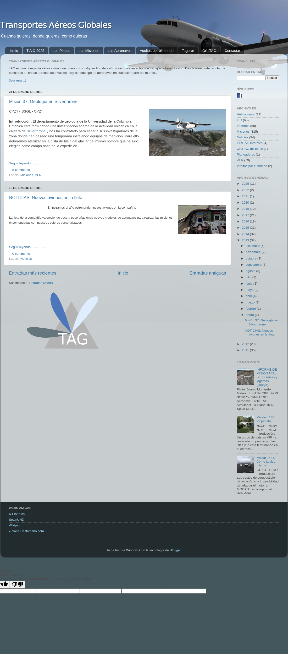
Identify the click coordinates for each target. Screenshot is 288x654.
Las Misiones (89, 51)
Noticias (26, 258)
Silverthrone (36, 131)
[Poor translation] (17, 585)
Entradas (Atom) (41, 283)
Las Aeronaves (119, 51)
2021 (246, 196)
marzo (250, 302)
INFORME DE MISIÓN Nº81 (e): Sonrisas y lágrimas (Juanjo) (266, 377)
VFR (38, 175)
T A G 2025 (35, 51)
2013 (246, 240)
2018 (246, 209)
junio (249, 283)
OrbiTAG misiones (250, 149)
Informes (243, 126)
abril (249, 296)
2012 (246, 344)
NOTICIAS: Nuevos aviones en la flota (45, 197)
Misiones (26, 175)
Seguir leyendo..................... (29, 163)
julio (249, 277)
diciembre (253, 246)
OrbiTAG (209, 51)
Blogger (175, 550)
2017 (246, 215)
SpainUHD (16, 519)
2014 (246, 234)
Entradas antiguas (208, 273)
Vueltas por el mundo (156, 51)
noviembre (254, 252)
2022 (246, 190)
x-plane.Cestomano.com (26, 531)
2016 (246, 221)
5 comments (21, 170)
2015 (246, 227)
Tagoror (188, 51)
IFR (239, 120)
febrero (251, 308)
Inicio (14, 51)
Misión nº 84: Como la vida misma (265, 461)
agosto (251, 271)
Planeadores (246, 154)
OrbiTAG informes (250, 143)
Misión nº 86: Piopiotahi (265, 419)
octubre (251, 258)
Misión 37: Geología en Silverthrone (43, 101)
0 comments (21, 253)
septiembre (254, 264)
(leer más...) (17, 80)
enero (250, 315)
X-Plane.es (17, 514)
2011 (246, 350)
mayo (250, 290)
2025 (246, 183)
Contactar (232, 51)
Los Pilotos (61, 51)
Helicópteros (246, 114)
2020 (246, 202)
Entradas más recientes (32, 273)
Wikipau (14, 525)
